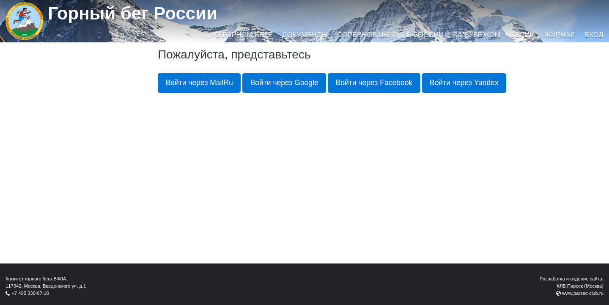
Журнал (559, 35)
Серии (522, 35)
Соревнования (367, 35)
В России (425, 35)
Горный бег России (132, 13)
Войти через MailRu (199, 82)
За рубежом (477, 35)
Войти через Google (284, 82)
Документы (304, 35)
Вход (594, 35)
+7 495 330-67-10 (30, 293)
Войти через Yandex (464, 82)
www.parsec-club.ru (583, 293)
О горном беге (243, 35)
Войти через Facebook (374, 82)
